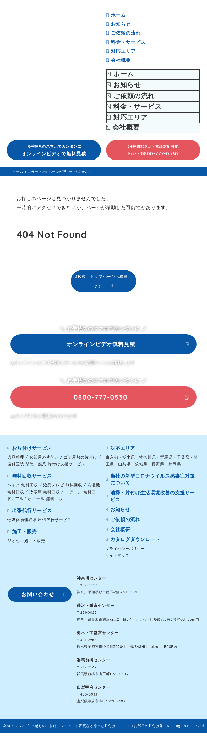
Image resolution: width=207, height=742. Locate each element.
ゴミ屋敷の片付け (80, 459)
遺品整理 (15, 459)
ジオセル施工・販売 (26, 543)
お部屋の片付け (44, 459)
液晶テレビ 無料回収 (62, 487)
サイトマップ (117, 558)
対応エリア (121, 51)
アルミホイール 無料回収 (39, 501)
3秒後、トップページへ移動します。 (103, 281)
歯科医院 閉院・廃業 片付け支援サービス (46, 466)
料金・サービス (126, 42)
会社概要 (118, 60)
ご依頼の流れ (123, 33)
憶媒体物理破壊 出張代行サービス (39, 522)
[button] (54, 150)
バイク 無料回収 (22, 487)
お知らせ (118, 24)
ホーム (116, 15)
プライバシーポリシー (125, 551)
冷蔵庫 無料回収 (44, 494)
